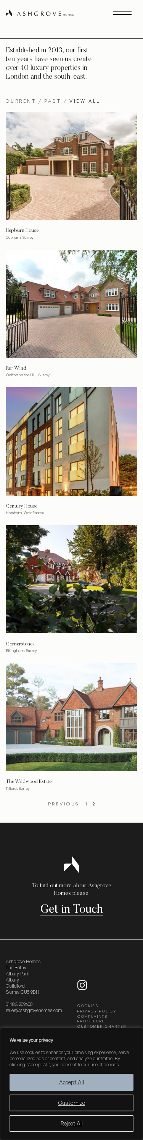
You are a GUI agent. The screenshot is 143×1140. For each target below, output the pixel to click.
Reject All (72, 1123)
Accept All (71, 1082)
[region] (71, 1084)
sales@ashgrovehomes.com (34, 1010)
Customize (71, 1103)
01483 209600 (19, 1004)
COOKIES (88, 1006)
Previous (64, 803)
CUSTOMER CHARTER (102, 1026)
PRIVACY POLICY (97, 1011)
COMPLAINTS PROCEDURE (92, 1018)
